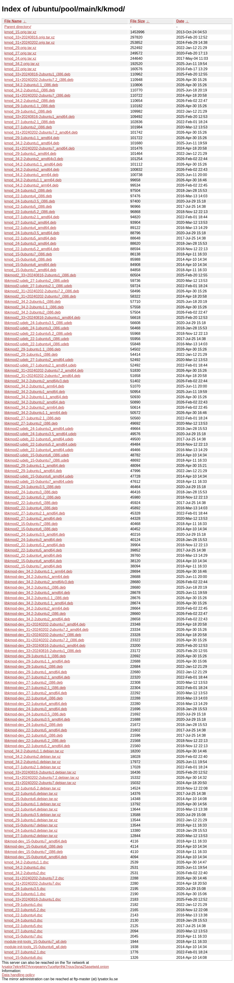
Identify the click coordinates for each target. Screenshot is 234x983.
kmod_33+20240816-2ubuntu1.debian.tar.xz (40, 772)
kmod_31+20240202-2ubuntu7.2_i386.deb (38, 80)
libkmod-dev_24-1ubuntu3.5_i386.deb (35, 714)
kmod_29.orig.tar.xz (20, 48)
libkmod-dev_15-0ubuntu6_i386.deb (33, 846)
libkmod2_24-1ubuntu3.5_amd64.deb (34, 534)
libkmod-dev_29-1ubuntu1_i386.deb (33, 666)
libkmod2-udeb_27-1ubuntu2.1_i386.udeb (38, 286)
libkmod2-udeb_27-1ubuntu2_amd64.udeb (38, 360)
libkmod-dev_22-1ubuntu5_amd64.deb (35, 730)
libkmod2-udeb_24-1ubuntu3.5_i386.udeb (38, 323)
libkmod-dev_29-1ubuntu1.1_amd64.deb (37, 661)
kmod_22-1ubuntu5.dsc (23, 926)
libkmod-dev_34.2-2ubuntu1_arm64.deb (36, 577)
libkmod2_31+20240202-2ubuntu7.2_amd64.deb (43, 370)
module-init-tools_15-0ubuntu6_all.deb (35, 947)
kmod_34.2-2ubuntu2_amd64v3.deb (33, 159)
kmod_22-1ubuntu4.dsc (23, 915)
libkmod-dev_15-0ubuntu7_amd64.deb (35, 841)
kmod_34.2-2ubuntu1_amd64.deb (31, 143)
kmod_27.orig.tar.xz (20, 53)
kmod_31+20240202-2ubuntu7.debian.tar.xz (40, 783)
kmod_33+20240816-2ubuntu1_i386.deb (37, 74)
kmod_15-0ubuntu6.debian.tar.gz (31, 799)
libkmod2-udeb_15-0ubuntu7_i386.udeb (36, 460)
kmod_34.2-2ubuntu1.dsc (25, 867)
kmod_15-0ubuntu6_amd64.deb (30, 265)
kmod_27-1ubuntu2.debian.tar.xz (31, 836)
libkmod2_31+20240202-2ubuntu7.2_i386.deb (41, 291)
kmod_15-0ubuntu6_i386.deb (28, 259)
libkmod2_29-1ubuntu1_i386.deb (31, 354)
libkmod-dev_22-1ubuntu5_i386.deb (33, 735)
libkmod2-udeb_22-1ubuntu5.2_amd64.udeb (40, 444)
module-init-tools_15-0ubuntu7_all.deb (35, 942)
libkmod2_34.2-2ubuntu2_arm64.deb (34, 407)
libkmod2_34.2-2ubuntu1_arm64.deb (34, 386)
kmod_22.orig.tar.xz (20, 69)
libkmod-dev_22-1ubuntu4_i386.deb (33, 698)
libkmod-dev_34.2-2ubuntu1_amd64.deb (37, 593)
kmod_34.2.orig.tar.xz (21, 64)
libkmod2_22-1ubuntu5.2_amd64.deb (34, 545)
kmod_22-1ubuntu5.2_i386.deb (29, 212)
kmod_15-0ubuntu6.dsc (23, 958)
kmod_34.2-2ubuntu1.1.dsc (26, 862)
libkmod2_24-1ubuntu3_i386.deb (31, 492)
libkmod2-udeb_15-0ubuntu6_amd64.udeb (38, 476)
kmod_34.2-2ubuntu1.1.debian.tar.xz (34, 751)
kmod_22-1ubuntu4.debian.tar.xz (31, 809)
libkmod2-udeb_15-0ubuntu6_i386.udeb (36, 455)
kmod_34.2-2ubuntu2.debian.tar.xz (32, 757)
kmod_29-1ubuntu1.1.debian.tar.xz (32, 804)
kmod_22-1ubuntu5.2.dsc (25, 910)
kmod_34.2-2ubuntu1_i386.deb (29, 90)
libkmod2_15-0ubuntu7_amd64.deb (33, 566)
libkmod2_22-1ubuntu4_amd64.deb (33, 555)
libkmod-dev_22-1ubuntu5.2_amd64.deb (37, 746)
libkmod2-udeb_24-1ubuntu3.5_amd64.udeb (40, 434)
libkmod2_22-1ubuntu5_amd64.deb (33, 550)
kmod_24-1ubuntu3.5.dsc (25, 889)
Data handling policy (18, 975)
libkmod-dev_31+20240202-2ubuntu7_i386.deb (42, 635)
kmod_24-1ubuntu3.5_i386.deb (29, 201)
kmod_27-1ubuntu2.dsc (23, 931)
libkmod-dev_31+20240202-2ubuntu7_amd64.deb (44, 624)
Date (180, 21)
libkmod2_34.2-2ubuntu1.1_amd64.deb (36, 397)
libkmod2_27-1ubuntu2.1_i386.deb (32, 418)
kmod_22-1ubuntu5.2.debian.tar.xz (32, 788)
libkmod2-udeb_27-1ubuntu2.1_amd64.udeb (40, 365)
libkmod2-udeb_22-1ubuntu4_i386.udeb (36, 344)
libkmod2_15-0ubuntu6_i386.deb (31, 529)
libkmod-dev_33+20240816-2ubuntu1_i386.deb (42, 651)
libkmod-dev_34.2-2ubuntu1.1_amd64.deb (38, 603)
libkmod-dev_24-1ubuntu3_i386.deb (33, 725)
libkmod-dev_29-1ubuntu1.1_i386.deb (35, 656)
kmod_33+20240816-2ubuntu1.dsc (32, 899)
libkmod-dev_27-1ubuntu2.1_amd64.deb (37, 677)
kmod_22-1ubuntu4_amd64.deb (30, 228)
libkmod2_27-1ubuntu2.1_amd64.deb (34, 513)
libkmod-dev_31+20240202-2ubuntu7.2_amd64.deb (46, 630)
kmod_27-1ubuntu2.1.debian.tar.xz (32, 767)
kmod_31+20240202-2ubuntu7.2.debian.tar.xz (41, 778)
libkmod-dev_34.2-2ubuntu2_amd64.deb (37, 619)
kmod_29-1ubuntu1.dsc (23, 905)
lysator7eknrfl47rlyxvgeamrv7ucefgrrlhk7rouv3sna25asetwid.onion (55, 967)
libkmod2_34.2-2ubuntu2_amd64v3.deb (36, 381)
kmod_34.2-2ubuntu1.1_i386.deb (31, 85)
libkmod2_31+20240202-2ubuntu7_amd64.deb (42, 376)
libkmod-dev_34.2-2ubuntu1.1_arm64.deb (38, 571)
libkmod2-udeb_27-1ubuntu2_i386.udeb (36, 281)
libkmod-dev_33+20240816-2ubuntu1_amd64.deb (44, 646)
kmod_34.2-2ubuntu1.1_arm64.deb (32, 180)
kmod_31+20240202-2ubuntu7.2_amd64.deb (41, 132)
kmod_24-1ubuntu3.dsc (23, 920)
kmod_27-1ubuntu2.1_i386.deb (29, 122)
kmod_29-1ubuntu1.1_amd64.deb (31, 138)
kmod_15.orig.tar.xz (20, 32)
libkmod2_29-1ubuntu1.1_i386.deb (32, 349)
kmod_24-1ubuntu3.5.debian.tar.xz (32, 815)
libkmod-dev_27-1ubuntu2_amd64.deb (35, 693)
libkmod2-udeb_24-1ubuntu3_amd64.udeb (38, 429)
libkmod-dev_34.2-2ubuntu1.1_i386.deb (36, 598)
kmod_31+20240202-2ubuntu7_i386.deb (37, 95)
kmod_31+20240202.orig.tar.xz (29, 42)
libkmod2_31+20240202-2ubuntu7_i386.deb (40, 296)
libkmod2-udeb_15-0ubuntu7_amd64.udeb (38, 482)
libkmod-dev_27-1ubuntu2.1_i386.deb (35, 688)
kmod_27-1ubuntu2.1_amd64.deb (31, 217)
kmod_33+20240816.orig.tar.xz (29, 37)
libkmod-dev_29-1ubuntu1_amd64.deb (35, 672)
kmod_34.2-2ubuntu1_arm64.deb (31, 175)
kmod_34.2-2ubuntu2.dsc (25, 873)
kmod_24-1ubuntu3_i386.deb (28, 190)
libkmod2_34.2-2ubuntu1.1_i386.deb (34, 307)
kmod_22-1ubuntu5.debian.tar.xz (31, 794)
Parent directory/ (17, 27)
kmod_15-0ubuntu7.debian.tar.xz (31, 825)
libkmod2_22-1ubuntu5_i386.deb (31, 503)
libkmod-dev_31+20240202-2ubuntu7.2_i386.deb (44, 640)
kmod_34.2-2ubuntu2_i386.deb (29, 101)
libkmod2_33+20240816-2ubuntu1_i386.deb (40, 275)
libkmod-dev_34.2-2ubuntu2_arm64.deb (36, 608)
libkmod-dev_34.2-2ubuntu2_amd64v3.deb (39, 582)
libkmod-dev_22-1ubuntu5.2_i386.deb (35, 741)
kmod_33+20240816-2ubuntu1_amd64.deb (39, 117)
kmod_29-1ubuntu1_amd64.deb (30, 154)
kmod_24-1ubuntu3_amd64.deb (30, 243)
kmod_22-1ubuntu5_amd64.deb (30, 238)
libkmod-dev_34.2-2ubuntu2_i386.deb (35, 614)
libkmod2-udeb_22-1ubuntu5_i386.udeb (36, 339)
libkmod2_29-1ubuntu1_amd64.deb (33, 471)
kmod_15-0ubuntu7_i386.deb (28, 254)
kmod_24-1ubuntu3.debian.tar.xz (31, 830)
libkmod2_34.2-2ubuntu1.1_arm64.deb (35, 413)
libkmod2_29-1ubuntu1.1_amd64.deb (34, 466)
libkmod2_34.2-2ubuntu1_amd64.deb (34, 392)
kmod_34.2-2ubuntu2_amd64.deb (31, 170)
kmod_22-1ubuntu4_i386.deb (28, 196)
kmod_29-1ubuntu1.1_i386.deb (29, 106)
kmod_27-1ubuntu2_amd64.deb (30, 222)
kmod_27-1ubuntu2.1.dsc (25, 952)
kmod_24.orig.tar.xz (20, 58)
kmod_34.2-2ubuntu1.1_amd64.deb (33, 164)
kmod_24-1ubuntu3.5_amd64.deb (31, 233)
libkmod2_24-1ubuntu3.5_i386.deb (32, 487)
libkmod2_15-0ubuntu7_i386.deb (31, 524)
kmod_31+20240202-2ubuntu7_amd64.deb (39, 148)
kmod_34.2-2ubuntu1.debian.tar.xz (32, 762)
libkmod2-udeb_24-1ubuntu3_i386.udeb (36, 328)
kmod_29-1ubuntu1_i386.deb (28, 111)
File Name (13, 21)
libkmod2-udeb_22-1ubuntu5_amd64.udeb (38, 439)
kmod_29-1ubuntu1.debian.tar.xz (31, 820)
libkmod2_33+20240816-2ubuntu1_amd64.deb (42, 318)
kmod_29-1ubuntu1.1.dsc (25, 894)
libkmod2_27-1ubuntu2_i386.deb (31, 423)
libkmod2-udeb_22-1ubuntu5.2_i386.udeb (38, 333)
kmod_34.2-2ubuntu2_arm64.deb (31, 185)
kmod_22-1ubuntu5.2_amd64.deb (31, 249)
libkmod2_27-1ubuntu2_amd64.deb (33, 518)
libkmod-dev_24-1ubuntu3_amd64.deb (35, 709)
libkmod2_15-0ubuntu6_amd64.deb (33, 561)
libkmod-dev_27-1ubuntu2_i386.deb (33, 682)
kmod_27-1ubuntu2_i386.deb (28, 127)
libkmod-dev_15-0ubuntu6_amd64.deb (35, 857)
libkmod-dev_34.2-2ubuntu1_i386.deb (35, 587)
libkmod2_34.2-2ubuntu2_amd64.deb (34, 402)
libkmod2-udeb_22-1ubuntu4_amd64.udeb (38, 450)
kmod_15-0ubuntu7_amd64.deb (30, 270)
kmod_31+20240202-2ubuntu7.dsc (32, 883)
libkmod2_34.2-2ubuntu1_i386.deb (32, 302)
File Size (137, 21)
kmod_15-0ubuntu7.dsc (23, 936)
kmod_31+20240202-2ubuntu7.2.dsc (34, 878)
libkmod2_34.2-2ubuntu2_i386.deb (32, 312)
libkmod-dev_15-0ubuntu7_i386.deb (33, 852)
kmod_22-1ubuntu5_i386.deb (28, 206)
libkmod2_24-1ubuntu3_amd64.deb (33, 540)
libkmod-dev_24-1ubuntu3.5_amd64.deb (37, 719)
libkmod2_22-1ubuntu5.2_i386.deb (32, 497)
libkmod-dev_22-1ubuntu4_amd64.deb (35, 704)
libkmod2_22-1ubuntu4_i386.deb (31, 508)
